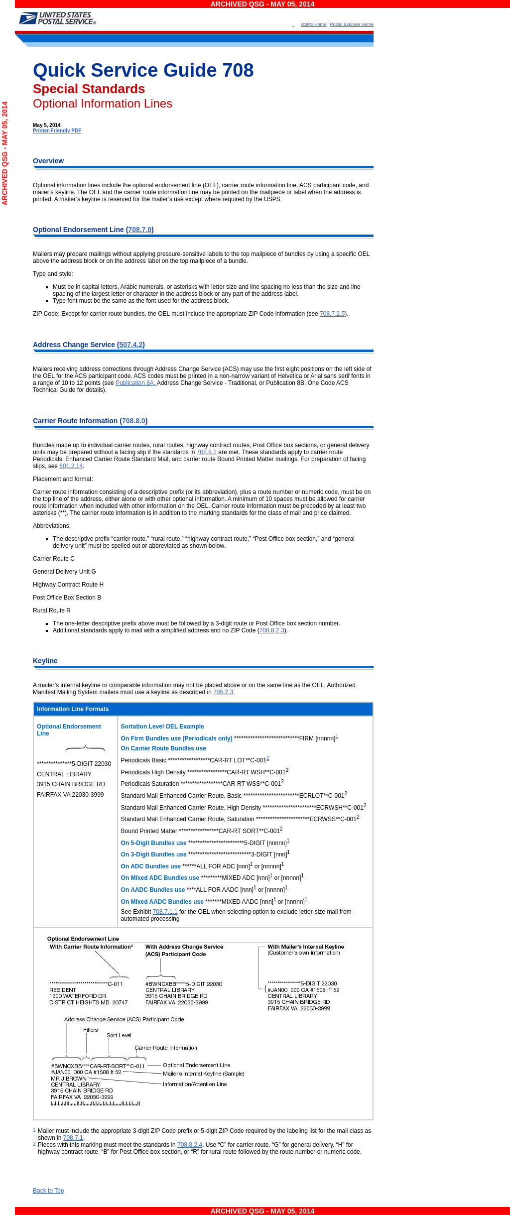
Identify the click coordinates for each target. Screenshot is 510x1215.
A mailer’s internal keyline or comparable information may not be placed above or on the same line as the (172, 685)
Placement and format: (63, 479)
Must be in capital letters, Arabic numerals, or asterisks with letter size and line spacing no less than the (190, 286)
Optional (48, 230)
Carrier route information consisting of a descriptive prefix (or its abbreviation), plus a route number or (167, 491)
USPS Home (313, 24)
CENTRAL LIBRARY (64, 774)
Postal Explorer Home (352, 24)
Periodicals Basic (144, 760)
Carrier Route (56, 421)
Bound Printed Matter (149, 831)
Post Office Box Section (64, 597)
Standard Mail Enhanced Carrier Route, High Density (191, 807)
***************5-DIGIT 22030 (74, 763)
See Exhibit (137, 911)
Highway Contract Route (65, 584)
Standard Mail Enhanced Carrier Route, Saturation (188, 819)
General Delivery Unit (61, 571)
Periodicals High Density (153, 772)
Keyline (45, 661)
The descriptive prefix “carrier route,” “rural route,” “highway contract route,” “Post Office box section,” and (193, 538)
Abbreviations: (52, 525)
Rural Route (49, 610)
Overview (48, 161)
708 (238, 70)
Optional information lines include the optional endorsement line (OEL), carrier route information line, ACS (173, 185)
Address (48, 345)
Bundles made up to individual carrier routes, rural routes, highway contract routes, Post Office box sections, (176, 445)
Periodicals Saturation (150, 783)
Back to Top (48, 1190)
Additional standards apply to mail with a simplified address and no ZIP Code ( (156, 630)
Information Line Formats (73, 709)
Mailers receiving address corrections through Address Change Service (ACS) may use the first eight (167, 368)
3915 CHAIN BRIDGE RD (71, 784)
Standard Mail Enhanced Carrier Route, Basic (181, 795)
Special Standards (89, 88)
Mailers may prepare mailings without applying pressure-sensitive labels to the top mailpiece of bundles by (174, 253)
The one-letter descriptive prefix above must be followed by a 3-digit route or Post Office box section (185, 623)
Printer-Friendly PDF (57, 130)
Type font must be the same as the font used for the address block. (141, 300)
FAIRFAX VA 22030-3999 (70, 794)
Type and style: (53, 273)
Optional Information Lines (102, 103)
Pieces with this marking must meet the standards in (107, 1144)
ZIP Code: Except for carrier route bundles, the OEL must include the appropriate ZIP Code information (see (176, 313)
